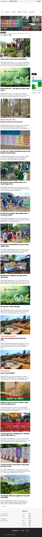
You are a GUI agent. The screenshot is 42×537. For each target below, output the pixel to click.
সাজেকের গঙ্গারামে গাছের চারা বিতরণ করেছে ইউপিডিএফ (13, 59)
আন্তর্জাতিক (19, 12)
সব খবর (27, 530)
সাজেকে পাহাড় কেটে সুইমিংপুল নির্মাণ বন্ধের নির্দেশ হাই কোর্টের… (15, 338)
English (15, 1)
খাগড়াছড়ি (23, 516)
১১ (32, 88)
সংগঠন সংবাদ (25, 12)
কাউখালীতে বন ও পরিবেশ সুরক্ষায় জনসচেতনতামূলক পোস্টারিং (9, 26)
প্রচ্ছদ (2, 12)
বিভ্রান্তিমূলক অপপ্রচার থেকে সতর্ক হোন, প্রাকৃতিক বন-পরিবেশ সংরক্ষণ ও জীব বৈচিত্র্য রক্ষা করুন (14, 403)
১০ (41, 85)
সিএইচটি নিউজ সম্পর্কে (15, 530)
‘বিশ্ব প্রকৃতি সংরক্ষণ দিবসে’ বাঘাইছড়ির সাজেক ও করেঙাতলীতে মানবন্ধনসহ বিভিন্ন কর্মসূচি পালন (15, 434)
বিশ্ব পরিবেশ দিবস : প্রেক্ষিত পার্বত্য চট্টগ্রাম (10, 307)
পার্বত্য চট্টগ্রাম (7, 12)
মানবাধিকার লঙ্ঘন (24, 525)
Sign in (39, 1)
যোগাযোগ (22, 530)
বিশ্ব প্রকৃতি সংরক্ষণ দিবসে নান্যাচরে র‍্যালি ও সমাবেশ (26, 28)
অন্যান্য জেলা (14, 12)
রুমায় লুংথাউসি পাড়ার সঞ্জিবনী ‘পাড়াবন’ (27, 22)
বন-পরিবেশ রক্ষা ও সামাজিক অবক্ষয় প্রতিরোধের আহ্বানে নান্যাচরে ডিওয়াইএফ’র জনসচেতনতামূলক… (15, 152)
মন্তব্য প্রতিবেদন (31, 12)
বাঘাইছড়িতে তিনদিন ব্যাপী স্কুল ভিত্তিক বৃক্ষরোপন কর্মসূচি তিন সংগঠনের (37, 29)
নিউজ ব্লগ (11, 1)
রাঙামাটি (23, 520)
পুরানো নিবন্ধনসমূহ (3, 506)
